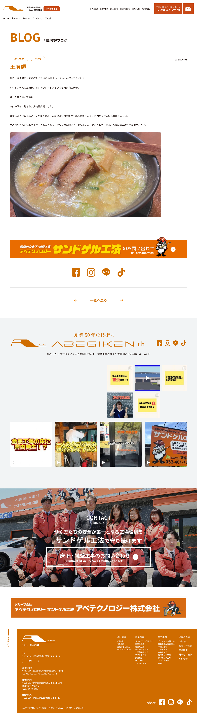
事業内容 (104, 8)
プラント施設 (140, 655)
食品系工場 (139, 646)
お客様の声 (125, 8)
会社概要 (121, 644)
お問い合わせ (185, 645)
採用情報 (146, 8)
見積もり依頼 (185, 654)
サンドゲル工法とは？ (144, 641)
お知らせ (136, 8)
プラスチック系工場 (166, 641)
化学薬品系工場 (141, 652)
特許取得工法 (52, 8)
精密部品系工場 (164, 655)
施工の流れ (139, 660)
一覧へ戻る (98, 300)
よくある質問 (140, 663)
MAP (30, 661)
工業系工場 (139, 644)
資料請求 (183, 650)
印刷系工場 (162, 646)
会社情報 (94, 8)
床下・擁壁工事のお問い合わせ (95, 557)
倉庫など (139, 657)
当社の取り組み (123, 646)
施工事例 (114, 8)
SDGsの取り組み (124, 649)
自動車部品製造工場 (166, 644)
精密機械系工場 (141, 649)
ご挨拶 (120, 641)
